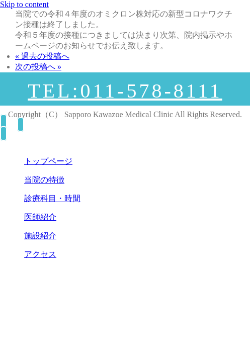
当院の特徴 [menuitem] (44, 179)
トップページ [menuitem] (48, 161)
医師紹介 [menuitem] (40, 217)
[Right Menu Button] (17, 124)
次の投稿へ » (38, 66)
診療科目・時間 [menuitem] (52, 198)
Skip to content (24, 4)
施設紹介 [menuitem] (40, 235)
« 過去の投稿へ (42, 56)
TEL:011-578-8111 (125, 90)
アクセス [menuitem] (40, 254)
